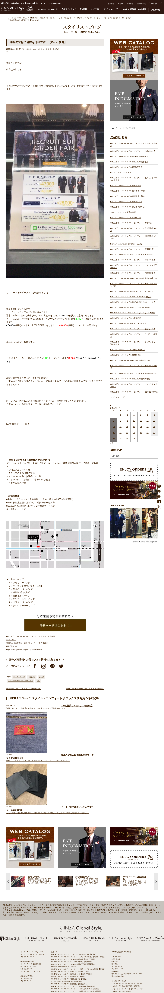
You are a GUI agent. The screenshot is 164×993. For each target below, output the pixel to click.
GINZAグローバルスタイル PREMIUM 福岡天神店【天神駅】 (71, 978)
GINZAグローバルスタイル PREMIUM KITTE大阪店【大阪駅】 (72, 948)
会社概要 (115, 894)
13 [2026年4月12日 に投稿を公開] (154, 421)
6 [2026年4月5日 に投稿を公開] (154, 415)
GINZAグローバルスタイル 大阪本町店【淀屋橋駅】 (68, 958)
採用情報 (130, 4)
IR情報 (120, 4)
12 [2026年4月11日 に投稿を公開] (147, 421)
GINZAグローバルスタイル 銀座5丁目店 (126, 202)
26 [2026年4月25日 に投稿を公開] (147, 433)
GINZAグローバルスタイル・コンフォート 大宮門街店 (131, 255)
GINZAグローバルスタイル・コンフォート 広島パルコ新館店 (133, 367)
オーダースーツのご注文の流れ (31, 896)
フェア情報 (95, 9)
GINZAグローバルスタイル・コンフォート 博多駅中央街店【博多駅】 (74, 980)
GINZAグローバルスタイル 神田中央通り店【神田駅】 (69, 911)
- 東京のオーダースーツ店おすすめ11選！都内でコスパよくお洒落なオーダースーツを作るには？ (127, 940)
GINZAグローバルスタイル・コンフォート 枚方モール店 (132, 329)
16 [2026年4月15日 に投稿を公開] (127, 427)
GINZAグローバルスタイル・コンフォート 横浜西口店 (131, 249)
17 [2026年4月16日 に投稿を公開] (134, 427)
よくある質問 (116, 889)
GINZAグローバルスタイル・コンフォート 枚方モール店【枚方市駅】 (74, 963)
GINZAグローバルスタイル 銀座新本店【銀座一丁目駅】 (70, 904)
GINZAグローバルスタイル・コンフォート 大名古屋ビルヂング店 (133, 285)
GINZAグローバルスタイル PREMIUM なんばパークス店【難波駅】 (74, 951)
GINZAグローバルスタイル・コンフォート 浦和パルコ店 (132, 260)
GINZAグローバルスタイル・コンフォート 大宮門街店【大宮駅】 (73, 931)
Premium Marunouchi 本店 (120, 172)
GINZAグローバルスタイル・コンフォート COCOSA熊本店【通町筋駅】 (75, 985)
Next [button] (156, 814)
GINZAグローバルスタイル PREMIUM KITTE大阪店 (130, 297)
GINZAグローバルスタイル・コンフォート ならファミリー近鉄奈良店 (133, 343)
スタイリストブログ (27, 889)
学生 (38, 681)
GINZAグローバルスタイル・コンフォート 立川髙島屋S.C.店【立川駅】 (75, 921)
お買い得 (32, 677)
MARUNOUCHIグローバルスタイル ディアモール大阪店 (132, 313)
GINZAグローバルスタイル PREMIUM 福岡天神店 (130, 379)
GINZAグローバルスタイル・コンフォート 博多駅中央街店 (133, 373)
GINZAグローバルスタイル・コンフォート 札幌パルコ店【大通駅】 (74, 887)
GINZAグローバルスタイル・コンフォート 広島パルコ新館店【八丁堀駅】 (76, 975)
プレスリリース (117, 899)
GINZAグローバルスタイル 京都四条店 (125, 355)
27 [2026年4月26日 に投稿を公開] (154, 433)
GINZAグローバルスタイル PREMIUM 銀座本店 (129, 156)
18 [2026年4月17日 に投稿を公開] (141, 427)
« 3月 (112, 443)
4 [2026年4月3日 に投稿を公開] (140, 415)
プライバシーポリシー (119, 901)
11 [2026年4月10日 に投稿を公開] (141, 421)
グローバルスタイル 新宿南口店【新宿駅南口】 (67, 914)
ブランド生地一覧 (26, 911)
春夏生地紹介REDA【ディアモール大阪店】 (85, 689)
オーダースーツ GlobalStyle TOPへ (32, 884)
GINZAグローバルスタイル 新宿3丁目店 (126, 167)
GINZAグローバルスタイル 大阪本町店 (125, 318)
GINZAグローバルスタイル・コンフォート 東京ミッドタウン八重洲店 (133, 179)
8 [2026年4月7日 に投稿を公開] (120, 421)
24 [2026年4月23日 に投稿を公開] (134, 433)
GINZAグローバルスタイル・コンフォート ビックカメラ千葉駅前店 (133, 266)
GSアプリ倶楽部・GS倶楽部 (134, 9)
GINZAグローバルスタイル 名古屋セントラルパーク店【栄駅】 (72, 946)
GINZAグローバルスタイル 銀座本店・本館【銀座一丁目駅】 (71, 906)
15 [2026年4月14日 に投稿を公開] (120, 427)
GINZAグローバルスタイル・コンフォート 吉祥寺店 (131, 223)
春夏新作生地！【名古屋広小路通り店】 (23, 689)
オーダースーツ (19, 677)
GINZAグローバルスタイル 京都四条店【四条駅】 (68, 970)
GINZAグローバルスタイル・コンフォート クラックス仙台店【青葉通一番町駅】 (78, 889)
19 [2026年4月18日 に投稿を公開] (147, 427)
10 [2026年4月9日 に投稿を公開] (134, 421)
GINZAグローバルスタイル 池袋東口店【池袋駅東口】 (69, 916)
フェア (41, 677)
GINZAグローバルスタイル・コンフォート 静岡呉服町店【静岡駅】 (74, 938)
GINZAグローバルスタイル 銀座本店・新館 (127, 196)
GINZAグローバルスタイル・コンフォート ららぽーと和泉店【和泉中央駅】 (77, 965)
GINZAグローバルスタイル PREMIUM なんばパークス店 (132, 302)
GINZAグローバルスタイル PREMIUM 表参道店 (129, 162)
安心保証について (26, 901)
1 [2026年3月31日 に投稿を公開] (120, 415)
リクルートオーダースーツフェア (20, 681)
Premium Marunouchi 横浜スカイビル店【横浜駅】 (68, 926)
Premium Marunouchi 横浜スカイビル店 (126, 244)
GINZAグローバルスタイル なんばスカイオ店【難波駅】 (70, 960)
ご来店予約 (155, 10)
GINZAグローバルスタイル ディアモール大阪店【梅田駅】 (71, 955)
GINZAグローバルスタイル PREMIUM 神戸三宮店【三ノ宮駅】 (72, 973)
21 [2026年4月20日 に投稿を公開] (114, 433)
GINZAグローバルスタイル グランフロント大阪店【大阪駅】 (71, 953)
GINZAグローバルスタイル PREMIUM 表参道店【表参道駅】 (71, 894)
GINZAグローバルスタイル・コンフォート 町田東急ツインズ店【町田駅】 (76, 923)
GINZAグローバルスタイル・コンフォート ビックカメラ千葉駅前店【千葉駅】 (77, 936)
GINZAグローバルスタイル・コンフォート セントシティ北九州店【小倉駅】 (77, 983)
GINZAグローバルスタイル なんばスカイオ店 (128, 323)
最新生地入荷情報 (26, 908)
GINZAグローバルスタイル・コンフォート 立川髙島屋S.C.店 (133, 229)
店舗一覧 (54, 884)
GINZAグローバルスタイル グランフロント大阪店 (130, 307)
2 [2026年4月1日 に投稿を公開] (127, 415)
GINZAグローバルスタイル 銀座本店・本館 (127, 191)
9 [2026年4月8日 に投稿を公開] (127, 421)
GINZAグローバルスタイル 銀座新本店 (125, 186)
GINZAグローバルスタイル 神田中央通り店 (127, 207)
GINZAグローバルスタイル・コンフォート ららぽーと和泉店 (133, 335)
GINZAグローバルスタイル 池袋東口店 (125, 218)
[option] (34, 813)
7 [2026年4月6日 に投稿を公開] (113, 421)
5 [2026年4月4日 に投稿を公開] (147, 415)
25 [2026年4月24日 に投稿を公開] (141, 433)
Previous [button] (8, 814)
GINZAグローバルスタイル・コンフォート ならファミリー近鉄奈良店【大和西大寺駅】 (80, 968)
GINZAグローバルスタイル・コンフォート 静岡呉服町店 (132, 273)
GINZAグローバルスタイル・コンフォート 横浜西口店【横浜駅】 (73, 928)
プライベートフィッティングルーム (32, 887)
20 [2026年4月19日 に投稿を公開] (154, 427)
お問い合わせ (141, 4)
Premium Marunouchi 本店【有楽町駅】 (64, 899)
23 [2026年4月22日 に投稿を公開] (127, 433)
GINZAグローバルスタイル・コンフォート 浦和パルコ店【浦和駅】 (74, 933)
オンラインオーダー (111, 9)
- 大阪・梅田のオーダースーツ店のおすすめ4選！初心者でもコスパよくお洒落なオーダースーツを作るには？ (127, 948)
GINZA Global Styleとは (48, 9)
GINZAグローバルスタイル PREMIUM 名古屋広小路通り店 (133, 278)
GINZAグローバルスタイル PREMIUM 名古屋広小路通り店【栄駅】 (74, 941)
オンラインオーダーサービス (30, 904)
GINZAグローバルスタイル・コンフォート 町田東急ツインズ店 (133, 237)
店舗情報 (83, 9)
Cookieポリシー (117, 904)
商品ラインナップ (69, 9)
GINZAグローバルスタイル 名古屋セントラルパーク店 (131, 291)
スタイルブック (25, 913)
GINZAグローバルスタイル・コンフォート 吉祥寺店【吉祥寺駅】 (73, 919)
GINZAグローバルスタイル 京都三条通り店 (127, 350)
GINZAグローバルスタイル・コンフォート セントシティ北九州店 (133, 385)
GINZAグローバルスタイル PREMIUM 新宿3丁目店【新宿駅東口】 (73, 896)
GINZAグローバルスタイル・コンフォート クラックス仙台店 (133, 144)
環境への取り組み (118, 908)
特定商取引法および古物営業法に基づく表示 (127, 906)
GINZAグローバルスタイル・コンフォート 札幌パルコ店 (132, 151)
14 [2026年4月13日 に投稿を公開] (114, 427)
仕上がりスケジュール (28, 899)
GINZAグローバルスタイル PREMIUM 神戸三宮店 (130, 360)
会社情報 (111, 4)
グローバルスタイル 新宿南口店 (123, 212)
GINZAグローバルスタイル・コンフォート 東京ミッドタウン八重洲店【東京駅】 (78, 901)
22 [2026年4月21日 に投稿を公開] (120, 433)
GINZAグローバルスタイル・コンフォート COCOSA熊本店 (134, 392)
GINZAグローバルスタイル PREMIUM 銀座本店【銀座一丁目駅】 (73, 891)
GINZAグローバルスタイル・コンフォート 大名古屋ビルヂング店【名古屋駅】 (77, 943)
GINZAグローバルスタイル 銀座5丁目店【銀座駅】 (68, 909)
